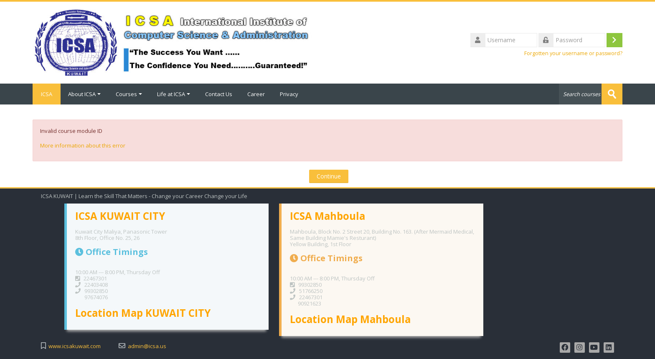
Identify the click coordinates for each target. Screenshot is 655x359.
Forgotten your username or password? (573, 53)
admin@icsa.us (147, 346)
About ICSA (84, 94)
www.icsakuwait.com (74, 346)
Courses (129, 94)
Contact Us (218, 94)
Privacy (289, 94)
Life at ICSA (173, 94)
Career (256, 94)
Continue (329, 176)
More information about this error (82, 145)
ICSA (46, 94)
